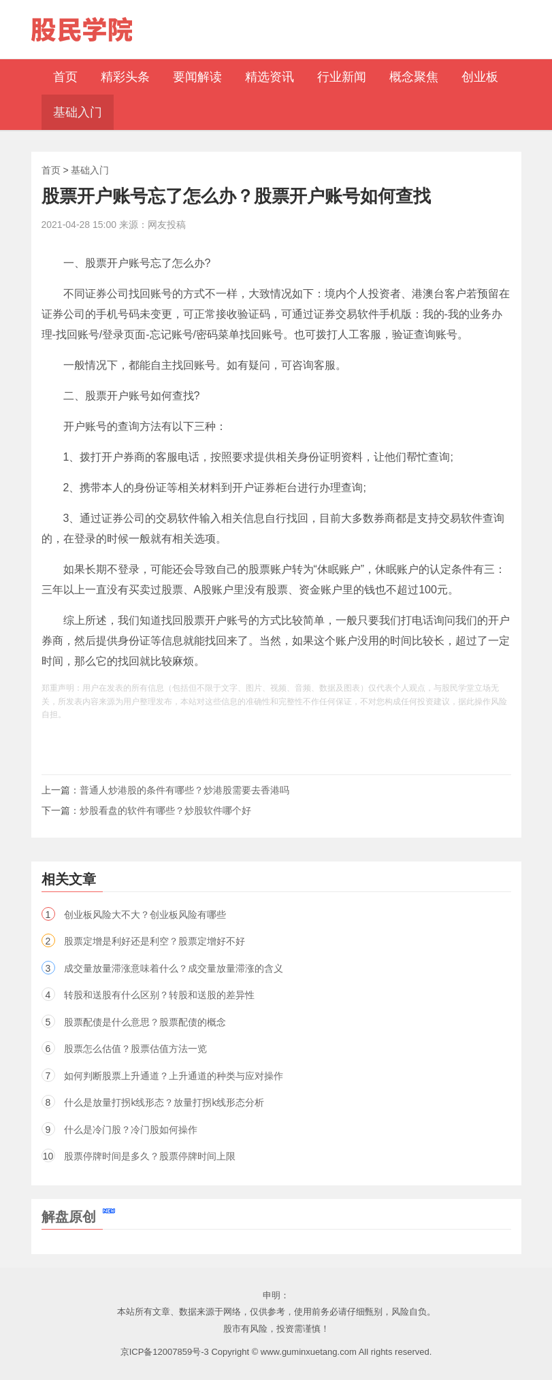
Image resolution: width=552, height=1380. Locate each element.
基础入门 (90, 170)
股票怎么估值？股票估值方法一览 (135, 1048)
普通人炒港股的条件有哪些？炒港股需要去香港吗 (184, 790)
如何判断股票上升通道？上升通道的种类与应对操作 (173, 1075)
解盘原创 (78, 1216)
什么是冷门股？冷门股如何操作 (130, 1129)
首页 (51, 170)
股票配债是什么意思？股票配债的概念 (145, 1022)
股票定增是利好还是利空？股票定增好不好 (154, 941)
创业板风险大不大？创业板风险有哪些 (145, 914)
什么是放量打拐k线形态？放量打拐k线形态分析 (164, 1102)
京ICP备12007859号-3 (164, 1352)
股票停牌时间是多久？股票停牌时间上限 (150, 1156)
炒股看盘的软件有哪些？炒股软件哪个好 (165, 810)
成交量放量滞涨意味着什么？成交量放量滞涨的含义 (173, 968)
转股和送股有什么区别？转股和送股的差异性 (159, 994)
